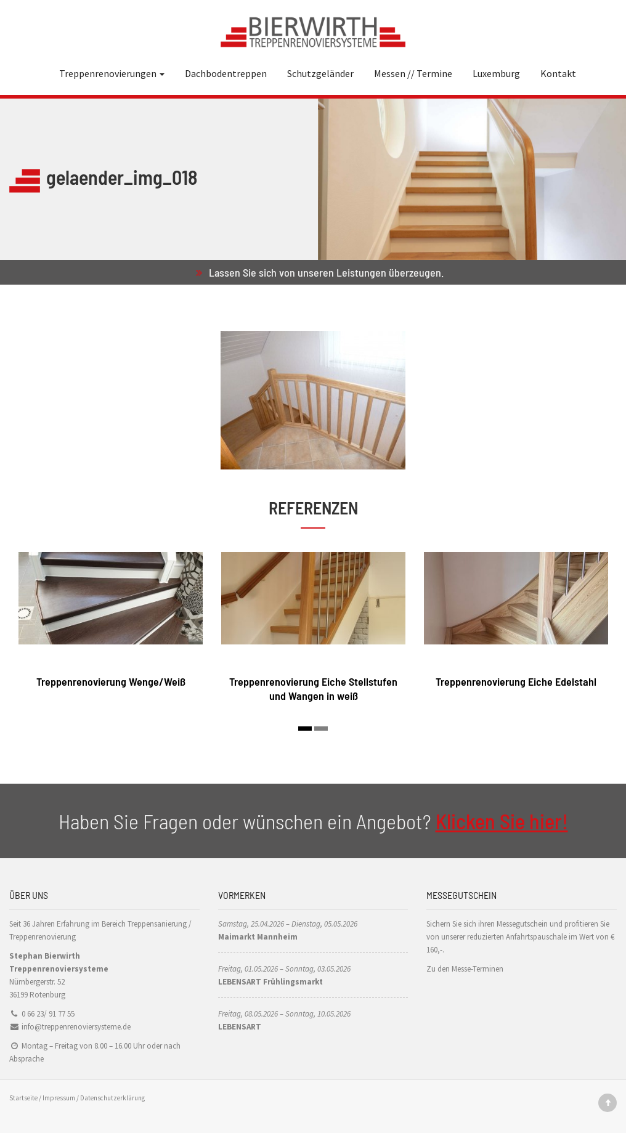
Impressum (59, 1098)
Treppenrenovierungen (112, 73)
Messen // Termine (413, 73)
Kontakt (558, 73)
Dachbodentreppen (226, 73)
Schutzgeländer (320, 73)
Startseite (23, 1098)
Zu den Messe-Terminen (464, 969)
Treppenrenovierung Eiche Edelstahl (516, 681)
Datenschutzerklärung (112, 1098)
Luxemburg (496, 73)
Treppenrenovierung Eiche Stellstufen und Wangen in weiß (313, 688)
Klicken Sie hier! (502, 821)
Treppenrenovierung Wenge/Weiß (110, 681)
